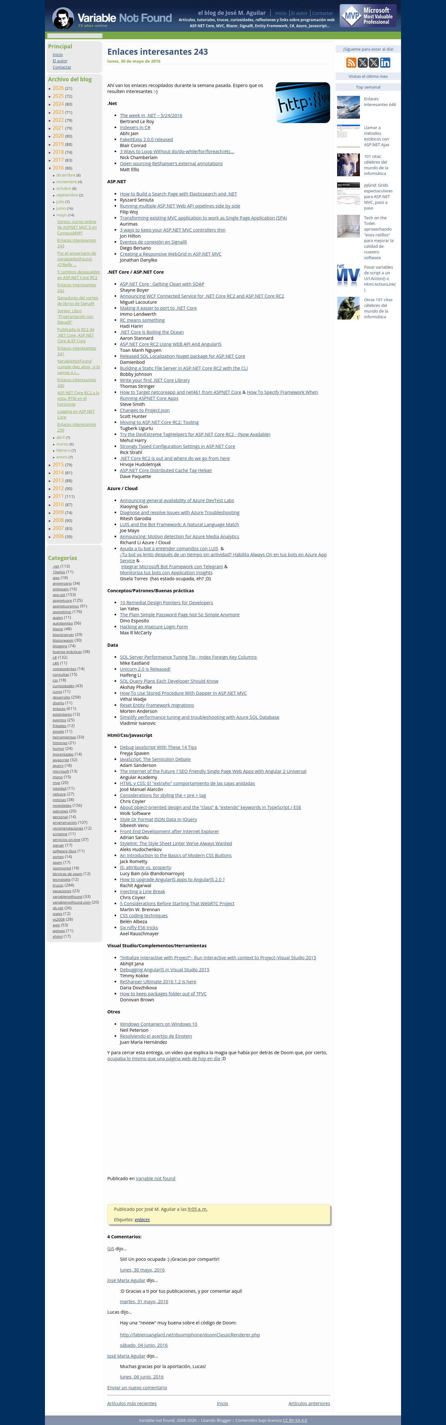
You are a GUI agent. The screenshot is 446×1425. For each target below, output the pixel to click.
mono (58, 777)
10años (59, 571)
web (56, 925)
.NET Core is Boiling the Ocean (152, 332)
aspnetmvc (62, 611)
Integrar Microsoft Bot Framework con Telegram (172, 566)
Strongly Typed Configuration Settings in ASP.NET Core (177, 446)
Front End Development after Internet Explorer (169, 831)
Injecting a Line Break (142, 891)
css (55, 680)
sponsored (62, 868)
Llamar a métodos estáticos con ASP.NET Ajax (376, 136)
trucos (58, 885)
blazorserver (63, 634)
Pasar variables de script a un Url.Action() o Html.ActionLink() (380, 278)
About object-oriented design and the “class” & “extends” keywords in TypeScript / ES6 (210, 807)
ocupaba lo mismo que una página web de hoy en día (163, 1058)
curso (57, 691)
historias (60, 742)
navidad (59, 788)
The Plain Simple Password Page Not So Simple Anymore (180, 615)
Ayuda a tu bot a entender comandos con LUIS (169, 548)
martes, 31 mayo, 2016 (144, 1301)
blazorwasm (63, 640)
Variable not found (155, 1178)
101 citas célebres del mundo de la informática (376, 164)
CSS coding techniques (144, 915)
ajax (56, 577)
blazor (58, 628)
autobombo (63, 623)
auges (58, 617)
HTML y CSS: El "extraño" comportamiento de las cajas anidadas (187, 783)
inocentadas (63, 754)
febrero (64, 450)
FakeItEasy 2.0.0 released (146, 139)
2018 (59, 151)
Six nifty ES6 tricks (139, 927)
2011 (59, 496)
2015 (59, 464)
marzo (62, 444)
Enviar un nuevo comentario (137, 1388)
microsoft (61, 771)
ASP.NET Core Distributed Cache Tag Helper (166, 470)
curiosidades (63, 685)
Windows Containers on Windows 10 (158, 1024)
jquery (58, 765)
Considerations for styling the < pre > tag (163, 795)
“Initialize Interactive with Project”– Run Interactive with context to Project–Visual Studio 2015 (218, 958)
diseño (58, 702)
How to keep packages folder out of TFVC (163, 994)
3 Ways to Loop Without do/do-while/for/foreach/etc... (177, 151)
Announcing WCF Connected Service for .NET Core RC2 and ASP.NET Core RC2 (202, 296)
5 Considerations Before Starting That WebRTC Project (177, 903)
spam (57, 862)
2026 (59, 87)
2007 (59, 528)
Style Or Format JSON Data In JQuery (158, 819)
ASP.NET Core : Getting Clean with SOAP (162, 284)
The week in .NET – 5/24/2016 (151, 115)
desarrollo (61, 697)
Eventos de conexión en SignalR (153, 242)
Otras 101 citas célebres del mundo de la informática (378, 308)
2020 (59, 135)
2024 (59, 103)
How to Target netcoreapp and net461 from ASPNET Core (180, 392)
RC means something (142, 320)
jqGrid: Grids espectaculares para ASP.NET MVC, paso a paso (378, 196)
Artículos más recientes (132, 1403)
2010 (59, 504)
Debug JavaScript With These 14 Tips (158, 747)
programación (65, 822)
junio (61, 208)
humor (58, 748)
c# (55, 657)
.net (56, 566)
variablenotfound (67, 896)
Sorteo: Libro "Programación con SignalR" (75, 316)
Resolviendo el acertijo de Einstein (156, 1036)
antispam (61, 589)
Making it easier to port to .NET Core (158, 308)
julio (61, 201)
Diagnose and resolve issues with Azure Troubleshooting (179, 512)
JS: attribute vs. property (145, 867)
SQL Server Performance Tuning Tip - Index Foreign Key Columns (188, 657)
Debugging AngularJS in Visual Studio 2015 (164, 970)
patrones (60, 811)
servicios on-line (66, 839)
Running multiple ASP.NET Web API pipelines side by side (180, 206)
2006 (59, 536)
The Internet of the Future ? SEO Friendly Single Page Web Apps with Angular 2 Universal (213, 771)
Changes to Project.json (145, 410)
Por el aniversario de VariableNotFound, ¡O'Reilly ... (76, 258)
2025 (59, 95)
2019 (59, 143)
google (58, 731)
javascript (61, 759)
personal (60, 816)
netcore (59, 794)
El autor (299, 13)
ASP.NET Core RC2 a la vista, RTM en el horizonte (78, 398)
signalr (58, 845)
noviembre (67, 181)
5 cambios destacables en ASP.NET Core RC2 (78, 274)
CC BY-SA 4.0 (295, 1420)
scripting (60, 833)
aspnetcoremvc (66, 606)
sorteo (58, 856)
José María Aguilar (126, 1280)
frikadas (59, 725)
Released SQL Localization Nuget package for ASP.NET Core (182, 356)
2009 (59, 512)
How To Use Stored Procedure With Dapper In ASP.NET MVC (183, 693)
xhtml (57, 936)
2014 (59, 472)
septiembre (67, 195)
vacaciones (62, 890)
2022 (59, 119)
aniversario (62, 583)
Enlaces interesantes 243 (157, 51)
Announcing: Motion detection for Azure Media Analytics (179, 536)
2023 (59, 112)
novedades (62, 805)
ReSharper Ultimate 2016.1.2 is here (158, 982)
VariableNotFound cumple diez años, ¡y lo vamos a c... (78, 366)
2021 (59, 127)
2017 (59, 159)
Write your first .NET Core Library (155, 380)
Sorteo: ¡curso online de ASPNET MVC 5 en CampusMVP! (77, 227)
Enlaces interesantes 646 (380, 101)
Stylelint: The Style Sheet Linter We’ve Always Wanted (176, 843)
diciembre (66, 175)
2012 (59, 488)
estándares (62, 714)
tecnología (61, 879)
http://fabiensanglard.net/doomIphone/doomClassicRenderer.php (190, 1335)
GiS (110, 1249)
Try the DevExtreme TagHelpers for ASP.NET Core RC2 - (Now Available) (195, 434)
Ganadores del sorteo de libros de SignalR (77, 300)
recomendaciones (68, 828)
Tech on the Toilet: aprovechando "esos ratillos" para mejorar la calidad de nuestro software (378, 237)
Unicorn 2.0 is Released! (145, 669)
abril (61, 437)
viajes (57, 913)
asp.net (59, 594)
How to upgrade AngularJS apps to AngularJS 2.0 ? (172, 879)
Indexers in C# (135, 127)
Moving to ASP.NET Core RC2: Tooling (159, 422)
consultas (61, 674)
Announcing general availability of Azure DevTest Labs (177, 500)
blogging (60, 646)
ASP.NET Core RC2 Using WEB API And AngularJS (171, 344)
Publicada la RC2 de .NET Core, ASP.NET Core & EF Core (75, 335)
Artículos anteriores (309, 1403)
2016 (59, 167)
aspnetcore (62, 600)
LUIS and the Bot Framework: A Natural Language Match (179, 524)
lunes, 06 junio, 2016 (142, 1377)
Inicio (280, 13)
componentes (64, 668)
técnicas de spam (67, 873)
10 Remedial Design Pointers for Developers (166, 603)
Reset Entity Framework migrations (157, 705)
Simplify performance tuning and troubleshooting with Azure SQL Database (200, 717)
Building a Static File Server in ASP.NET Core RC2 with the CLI (184, 368)
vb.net (58, 907)
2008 (59, 520)
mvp (56, 782)
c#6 (56, 663)
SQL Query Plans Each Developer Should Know (169, 681)
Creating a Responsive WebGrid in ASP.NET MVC (171, 254)
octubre (64, 188)
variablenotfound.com (72, 902)
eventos (59, 720)
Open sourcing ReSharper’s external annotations (171, 163)
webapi (59, 930)
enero (62, 457)
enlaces (59, 708)
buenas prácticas (67, 651)
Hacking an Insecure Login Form (154, 627)
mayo (62, 215)
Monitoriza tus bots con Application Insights (166, 572)
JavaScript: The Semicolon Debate (155, 759)
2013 (59, 480)
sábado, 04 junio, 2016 (144, 1345)
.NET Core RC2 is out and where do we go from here (175, 458)
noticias (59, 799)
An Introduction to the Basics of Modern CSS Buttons (176, 855)
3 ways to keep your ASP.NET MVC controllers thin (173, 230)
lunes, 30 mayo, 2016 (142, 1270)
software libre (64, 851)
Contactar (322, 13)
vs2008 (59, 919)
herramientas (64, 737)
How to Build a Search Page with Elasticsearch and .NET (178, 194)
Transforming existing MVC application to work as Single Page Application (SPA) (203, 218)
